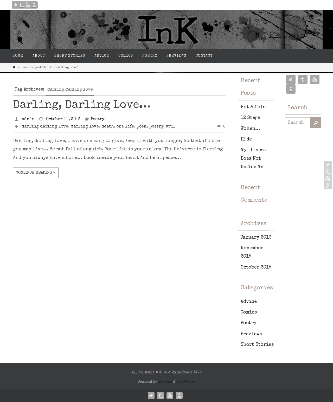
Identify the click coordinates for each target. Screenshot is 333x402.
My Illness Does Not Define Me (253, 158)
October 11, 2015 (63, 119)
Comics (249, 312)
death (107, 127)
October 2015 (256, 267)
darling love (85, 127)
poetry (156, 127)
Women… (250, 128)
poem (142, 127)
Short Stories (257, 344)
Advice (249, 301)
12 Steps (250, 118)
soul (170, 127)
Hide (246, 139)
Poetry (97, 119)
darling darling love (45, 127)
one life (125, 127)
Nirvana (165, 382)
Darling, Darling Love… (82, 105)
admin (28, 119)
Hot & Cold (253, 107)
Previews (251, 334)
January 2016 (256, 237)
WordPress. (185, 382)
